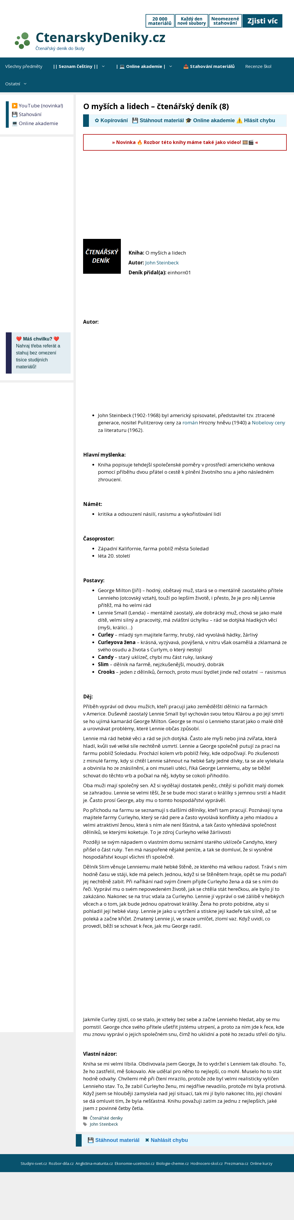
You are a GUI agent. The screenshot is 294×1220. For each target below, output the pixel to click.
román (190, 422)
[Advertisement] (188, 194)
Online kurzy (261, 1163)
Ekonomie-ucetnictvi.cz (135, 1163)
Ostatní (19, 83)
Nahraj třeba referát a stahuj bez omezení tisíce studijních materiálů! (38, 352)
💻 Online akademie (35, 123)
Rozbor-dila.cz (62, 1163)
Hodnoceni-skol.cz (207, 1163)
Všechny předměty (23, 66)
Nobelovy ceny (268, 422)
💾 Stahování (27, 114)
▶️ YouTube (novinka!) (37, 105)
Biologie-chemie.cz (173, 1163)
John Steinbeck (162, 262)
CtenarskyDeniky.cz (100, 37)
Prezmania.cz (237, 1163)
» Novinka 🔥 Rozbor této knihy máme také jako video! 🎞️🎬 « (185, 142)
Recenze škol (258, 66)
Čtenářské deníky (106, 1118)
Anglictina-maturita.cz (95, 1163)
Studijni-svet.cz (34, 1163)
